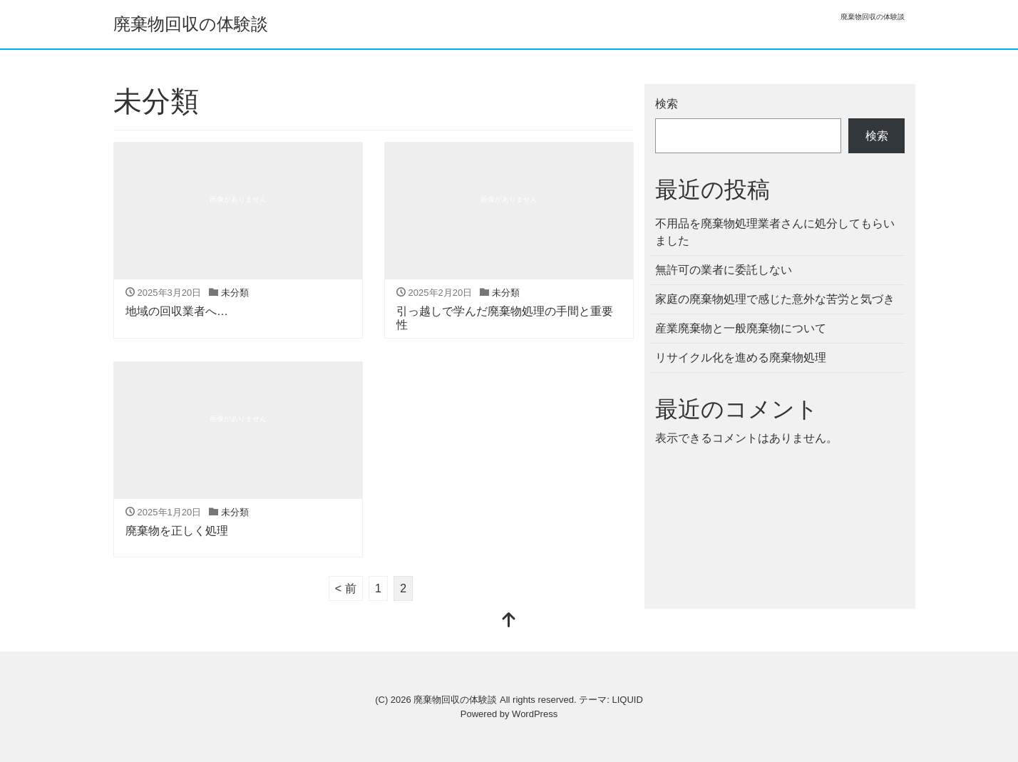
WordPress (534, 714)
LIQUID (627, 699)
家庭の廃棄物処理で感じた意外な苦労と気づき (775, 299)
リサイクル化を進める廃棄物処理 (740, 357)
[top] (509, 621)
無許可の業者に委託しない (723, 270)
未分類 (235, 292)
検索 (666, 104)
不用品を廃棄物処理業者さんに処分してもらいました (775, 232)
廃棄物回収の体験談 (190, 24)
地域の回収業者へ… (176, 311)
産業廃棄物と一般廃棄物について (740, 328)
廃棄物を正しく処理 (176, 531)
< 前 (345, 588)
